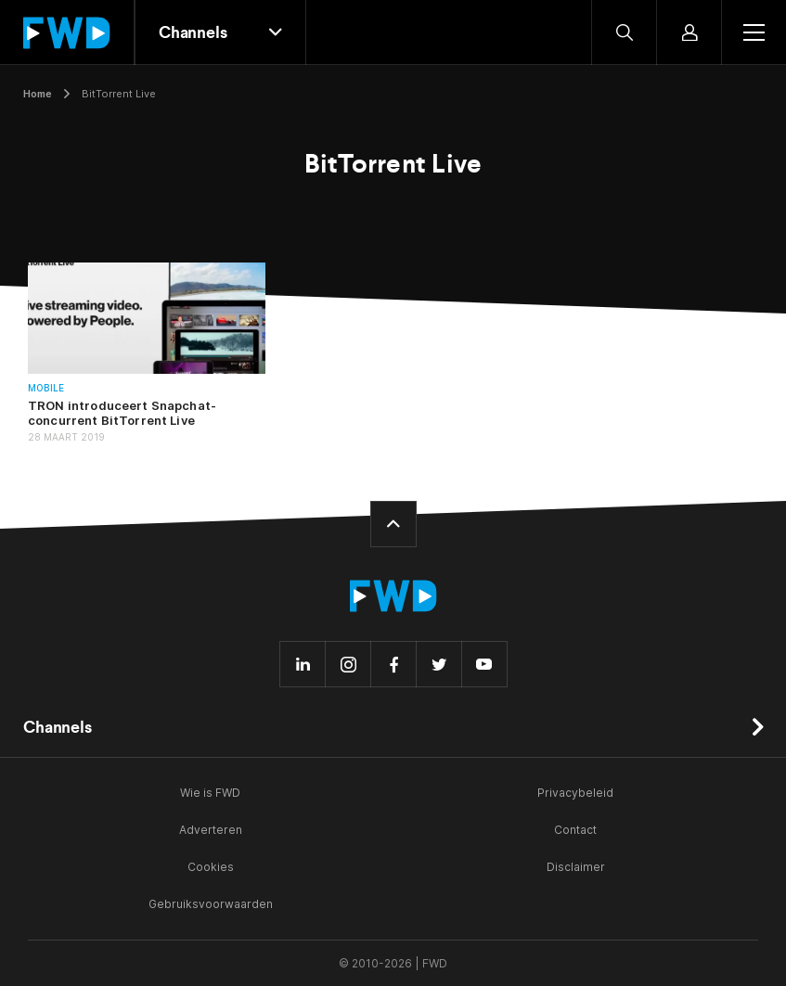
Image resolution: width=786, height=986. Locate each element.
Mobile (46, 388)
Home (37, 93)
